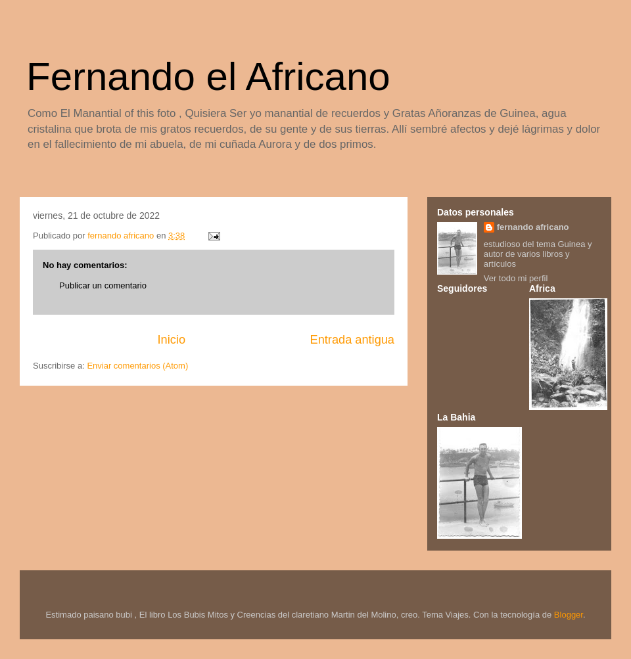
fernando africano (533, 227)
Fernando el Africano (208, 77)
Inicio (171, 339)
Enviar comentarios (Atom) (137, 366)
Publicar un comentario (103, 285)
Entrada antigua (352, 339)
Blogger (568, 615)
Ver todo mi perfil (516, 278)
